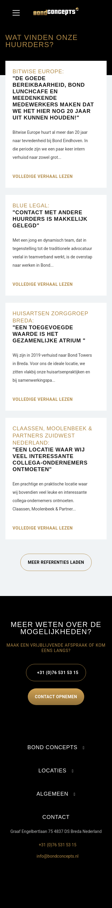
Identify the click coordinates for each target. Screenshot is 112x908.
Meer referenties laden (56, 562)
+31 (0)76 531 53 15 (57, 672)
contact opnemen (56, 696)
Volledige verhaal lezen (43, 176)
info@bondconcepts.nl (56, 856)
